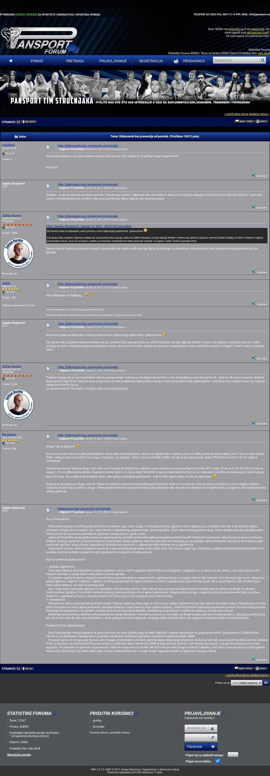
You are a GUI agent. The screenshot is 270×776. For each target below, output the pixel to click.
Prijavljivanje (113, 61)
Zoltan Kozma (11, 215)
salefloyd (8, 145)
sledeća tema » (259, 114)
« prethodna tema (236, 114)
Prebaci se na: (222, 683)
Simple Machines (131, 769)
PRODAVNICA (188, 61)
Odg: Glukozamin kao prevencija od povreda (88, 145)
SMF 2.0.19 (97, 769)
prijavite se (236, 29)
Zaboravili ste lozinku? (200, 718)
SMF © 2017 (113, 769)
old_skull (264, 53)
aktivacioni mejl (257, 32)
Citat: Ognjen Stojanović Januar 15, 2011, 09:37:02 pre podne (88, 226)
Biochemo (9, 434)
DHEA (6, 283)
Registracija (151, 61)
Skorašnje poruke (19, 755)
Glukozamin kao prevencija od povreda (84, 508)
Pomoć (37, 61)
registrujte (257, 29)
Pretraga (75, 61)
